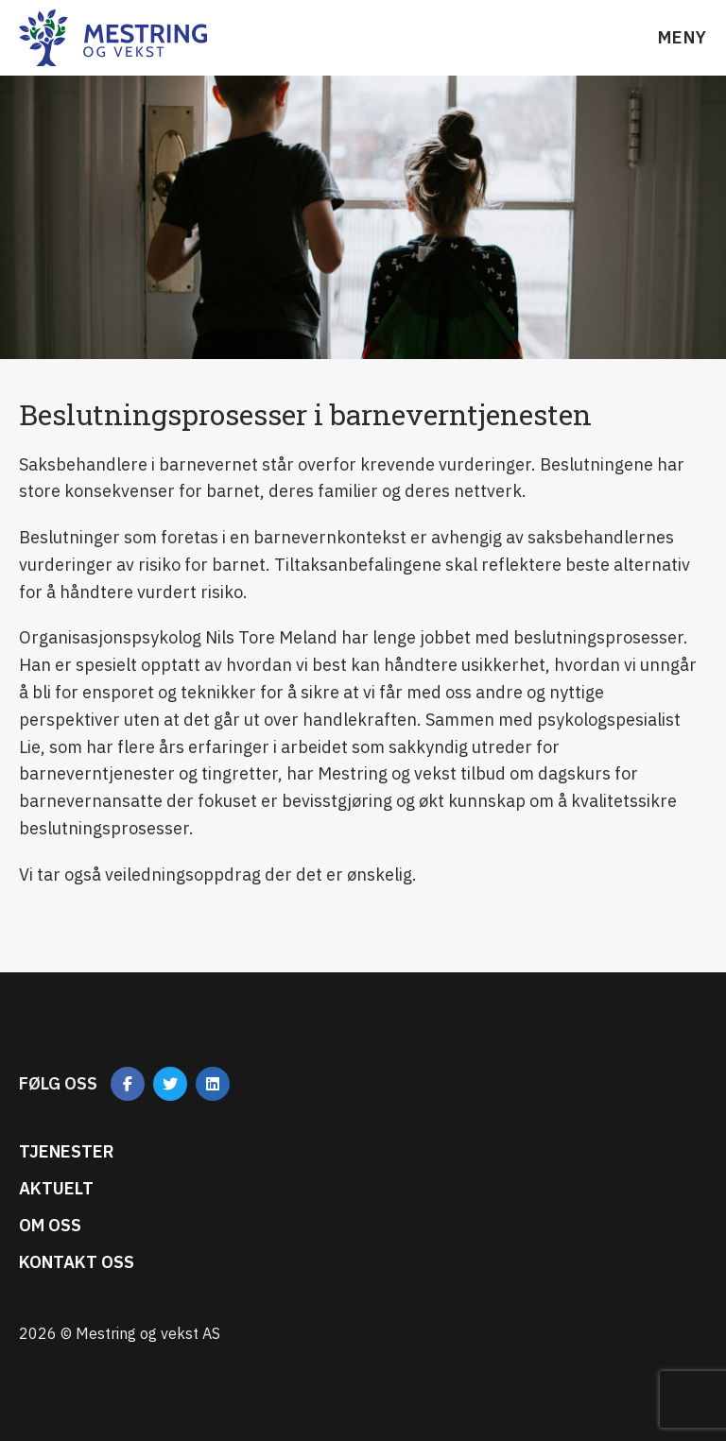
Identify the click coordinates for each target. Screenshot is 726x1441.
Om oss (50, 1225)
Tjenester (66, 1151)
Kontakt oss (76, 1262)
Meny (682, 37)
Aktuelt (56, 1188)
